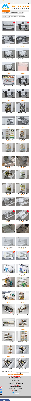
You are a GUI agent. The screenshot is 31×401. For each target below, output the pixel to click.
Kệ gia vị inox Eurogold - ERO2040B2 (22, 181)
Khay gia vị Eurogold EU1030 (22, 371)
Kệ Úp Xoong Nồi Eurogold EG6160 (8, 208)
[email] (1, 390)
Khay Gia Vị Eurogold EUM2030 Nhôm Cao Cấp (22, 303)
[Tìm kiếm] (9, 3)
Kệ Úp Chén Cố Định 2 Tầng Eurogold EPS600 (8, 249)
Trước (18, 376)
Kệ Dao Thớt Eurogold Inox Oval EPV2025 (22, 113)
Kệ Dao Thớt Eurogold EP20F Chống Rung (8, 181)
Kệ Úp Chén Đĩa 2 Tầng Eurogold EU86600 (22, 249)
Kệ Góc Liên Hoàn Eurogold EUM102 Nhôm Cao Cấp (8, 344)
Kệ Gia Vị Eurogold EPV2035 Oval (8, 113)
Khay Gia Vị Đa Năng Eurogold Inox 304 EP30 (8, 167)
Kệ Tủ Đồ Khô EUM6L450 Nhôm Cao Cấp (22, 344)
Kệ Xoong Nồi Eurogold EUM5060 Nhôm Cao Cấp (8, 317)
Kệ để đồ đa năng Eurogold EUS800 (8, 303)
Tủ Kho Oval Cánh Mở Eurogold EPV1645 (8, 140)
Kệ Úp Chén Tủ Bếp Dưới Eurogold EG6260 (22, 208)
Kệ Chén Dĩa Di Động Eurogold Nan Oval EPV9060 (22, 31)
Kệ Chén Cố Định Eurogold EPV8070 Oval (8, 31)
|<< (16, 376)
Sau (26, 376)
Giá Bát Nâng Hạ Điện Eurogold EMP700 (8, 72)
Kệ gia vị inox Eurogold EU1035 (8, 371)
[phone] (1, 386)
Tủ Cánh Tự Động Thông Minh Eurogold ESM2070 (22, 72)
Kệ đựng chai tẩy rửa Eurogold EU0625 (8, 276)
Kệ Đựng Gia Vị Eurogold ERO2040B (22, 140)
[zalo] (1, 388)
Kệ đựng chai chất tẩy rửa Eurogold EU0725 (22, 276)
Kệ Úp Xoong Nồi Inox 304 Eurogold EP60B (22, 235)
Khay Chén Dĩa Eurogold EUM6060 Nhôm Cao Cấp (22, 317)
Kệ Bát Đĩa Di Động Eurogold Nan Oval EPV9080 (8, 99)
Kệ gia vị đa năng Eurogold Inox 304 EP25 (22, 167)
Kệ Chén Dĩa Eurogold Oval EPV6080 (8, 45)
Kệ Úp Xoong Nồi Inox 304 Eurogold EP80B (8, 235)
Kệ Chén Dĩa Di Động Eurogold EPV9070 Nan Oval (22, 99)
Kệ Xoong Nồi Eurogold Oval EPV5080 (22, 45)
